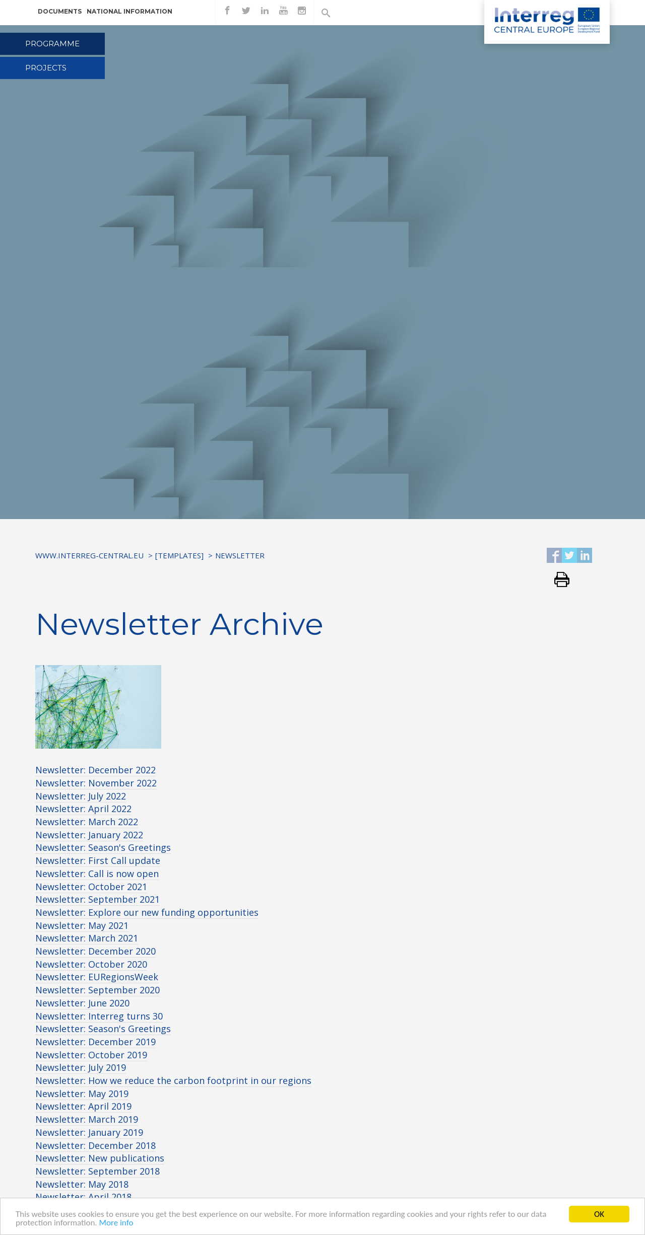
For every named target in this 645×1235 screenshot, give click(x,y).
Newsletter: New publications (99, 1158)
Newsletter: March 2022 (86, 822)
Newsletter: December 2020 (95, 951)
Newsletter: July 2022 (80, 796)
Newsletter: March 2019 (86, 1119)
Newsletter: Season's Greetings (103, 847)
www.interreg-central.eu (89, 555)
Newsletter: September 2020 (97, 990)
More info (116, 1223)
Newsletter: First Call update (97, 860)
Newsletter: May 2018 (81, 1184)
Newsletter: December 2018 (95, 1145)
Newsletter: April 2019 (83, 1106)
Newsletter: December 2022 (95, 770)
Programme (52, 43)
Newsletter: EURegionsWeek (96, 977)
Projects (46, 67)
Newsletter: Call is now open (97, 873)
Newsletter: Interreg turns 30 (99, 1016)
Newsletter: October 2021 (91, 887)
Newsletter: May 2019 (81, 1093)
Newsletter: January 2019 (89, 1132)
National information (129, 11)
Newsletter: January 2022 (89, 835)
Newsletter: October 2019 (91, 1055)
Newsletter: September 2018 (97, 1171)
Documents (60, 11)
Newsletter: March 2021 (86, 938)
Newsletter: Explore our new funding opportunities (147, 912)
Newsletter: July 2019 (80, 1067)
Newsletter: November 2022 (96, 783)
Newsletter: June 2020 (82, 1003)
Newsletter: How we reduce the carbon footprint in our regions (173, 1080)
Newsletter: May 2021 (81, 925)
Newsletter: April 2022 (83, 809)
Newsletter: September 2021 (97, 899)
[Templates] (179, 555)
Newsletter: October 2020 (91, 964)
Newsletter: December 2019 (95, 1042)
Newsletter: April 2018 (83, 1197)
